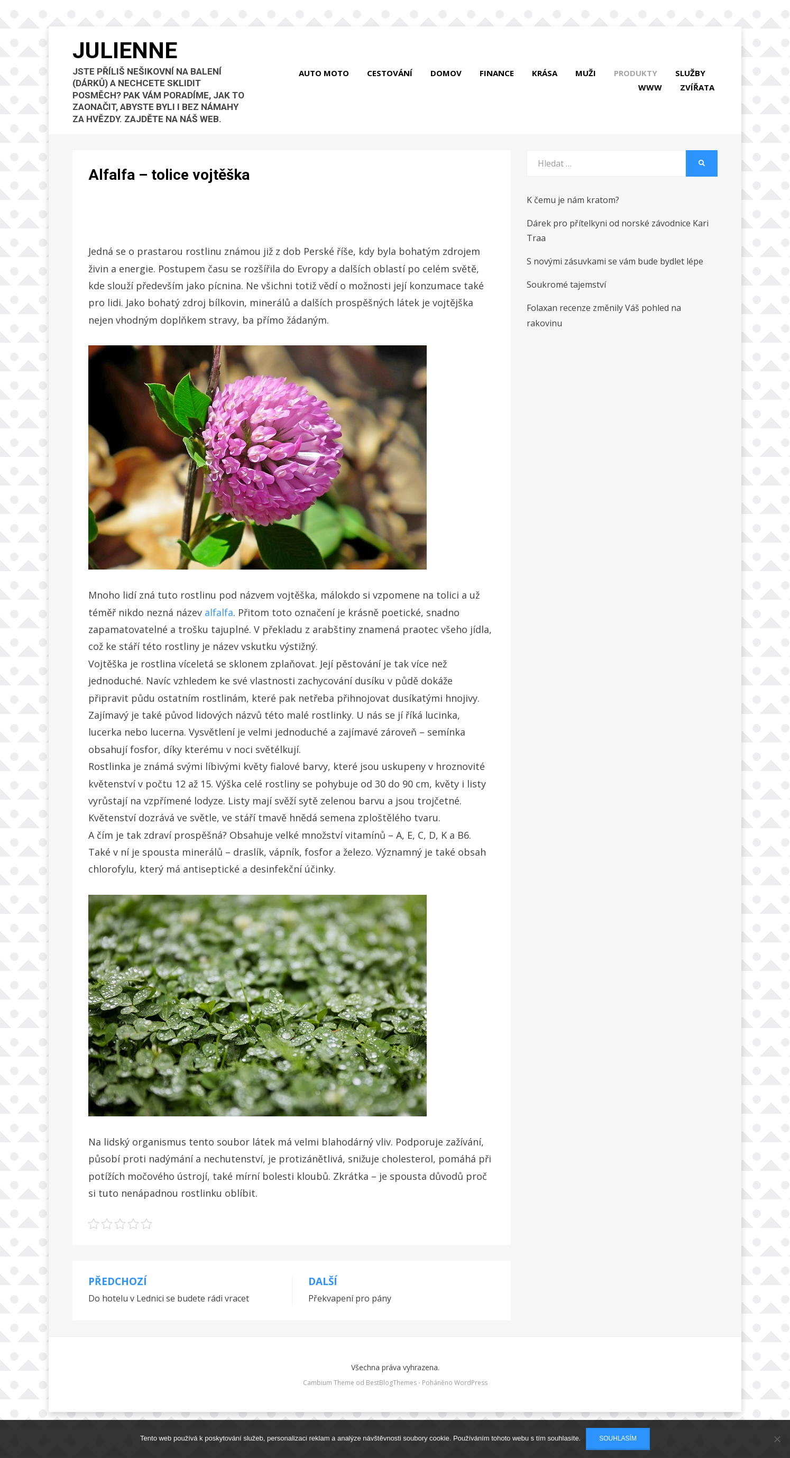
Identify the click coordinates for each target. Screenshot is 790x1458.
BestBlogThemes (391, 1401)
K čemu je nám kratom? (573, 219)
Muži (588, 82)
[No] (776, 1439)
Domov (449, 82)
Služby (693, 82)
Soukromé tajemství (566, 304)
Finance (500, 82)
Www (653, 96)
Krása (548, 82)
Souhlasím (618, 1438)
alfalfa (219, 631)
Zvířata (700, 96)
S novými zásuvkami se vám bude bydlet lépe (615, 281)
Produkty (638, 82)
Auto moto (327, 82)
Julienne (130, 58)
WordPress (471, 1401)
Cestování (393, 82)
